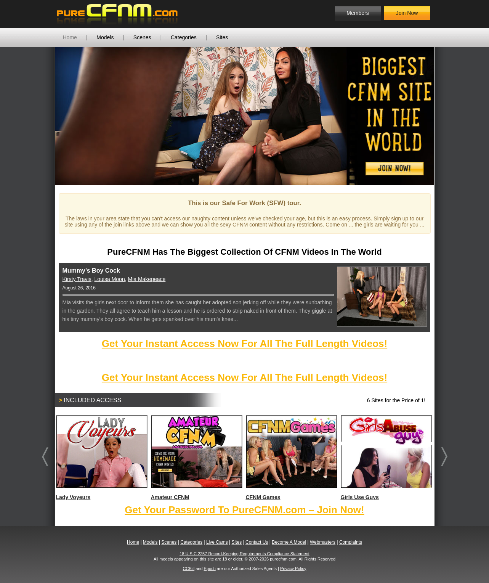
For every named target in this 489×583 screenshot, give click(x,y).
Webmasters (322, 542)
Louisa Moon (110, 279)
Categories (184, 37)
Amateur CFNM (196, 457)
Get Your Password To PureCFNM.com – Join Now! (244, 510)
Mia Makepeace (146, 279)
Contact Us (256, 542)
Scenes (142, 37)
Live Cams (217, 542)
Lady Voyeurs (101, 457)
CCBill (189, 568)
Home (70, 37)
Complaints (350, 542)
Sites (222, 37)
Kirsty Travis (77, 279)
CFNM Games (291, 457)
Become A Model (289, 542)
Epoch (210, 568)
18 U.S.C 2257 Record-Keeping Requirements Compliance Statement (244, 553)
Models (105, 37)
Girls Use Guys (386, 457)
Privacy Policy (293, 568)
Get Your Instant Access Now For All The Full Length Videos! (244, 343)
